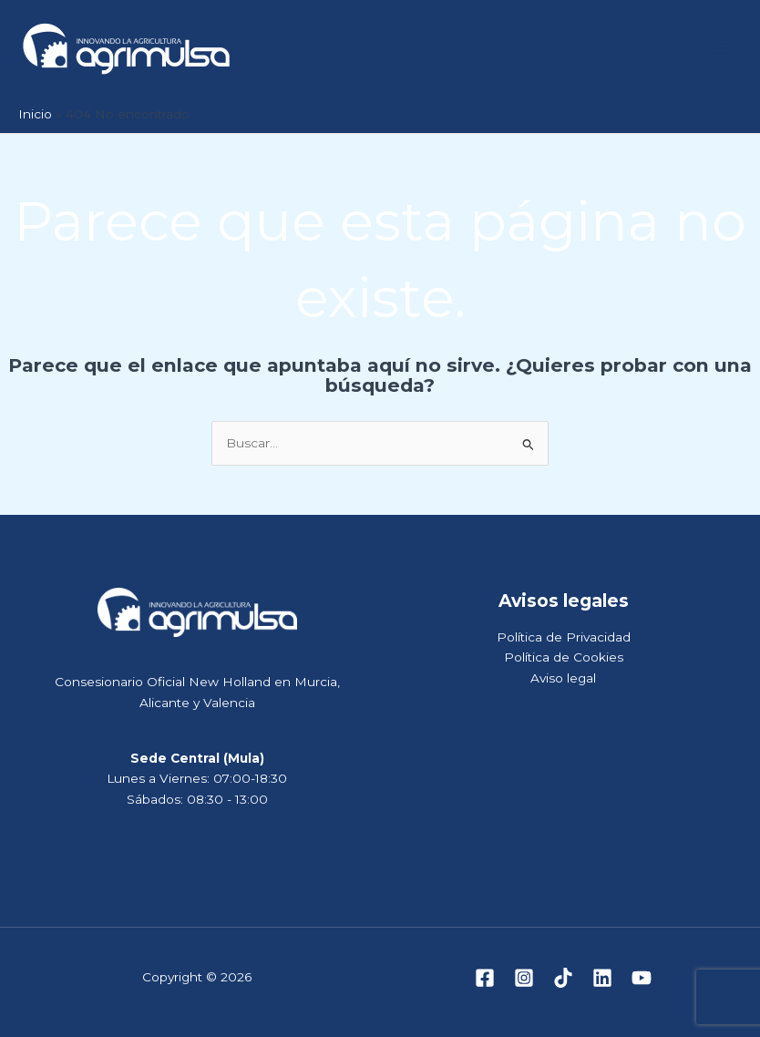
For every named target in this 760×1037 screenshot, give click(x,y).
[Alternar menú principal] (724, 49)
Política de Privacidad (564, 637)
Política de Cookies (563, 657)
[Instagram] (524, 978)
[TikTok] (563, 978)
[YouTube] (642, 978)
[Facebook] (485, 978)
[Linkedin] (602, 978)
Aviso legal (563, 678)
